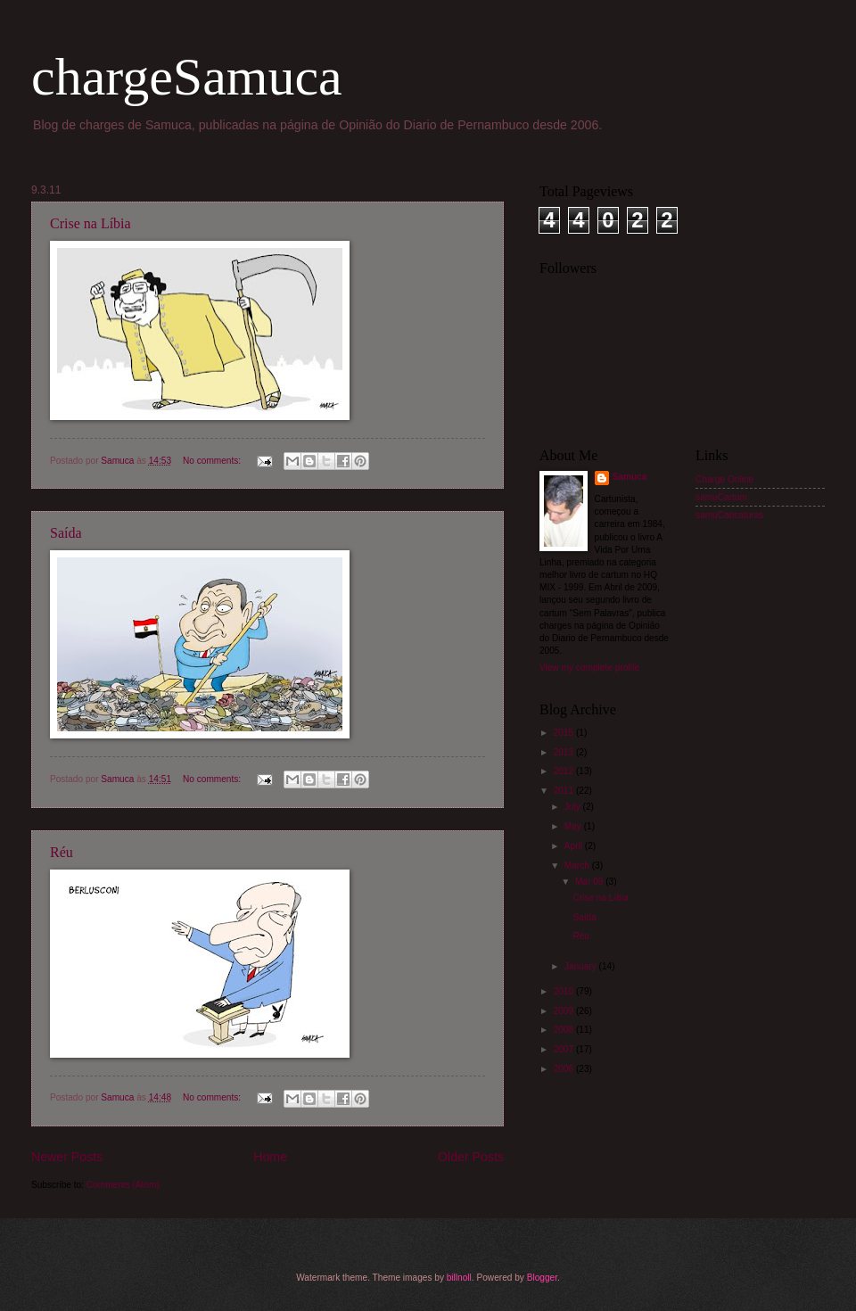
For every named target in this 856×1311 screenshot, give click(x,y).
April (574, 846)
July (573, 807)
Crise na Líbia (90, 223)
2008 (565, 1030)
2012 (565, 771)
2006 (565, 1069)
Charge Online (724, 479)
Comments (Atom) (123, 1185)
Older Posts (471, 1157)
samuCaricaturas (729, 515)
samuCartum (721, 497)
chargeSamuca (186, 76)
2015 (565, 733)
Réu (61, 852)
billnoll (459, 1277)
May (574, 826)
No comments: (213, 461)
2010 (565, 991)
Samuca (630, 477)
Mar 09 (590, 881)
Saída (66, 532)
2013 (565, 752)
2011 (565, 791)
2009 (565, 1011)
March (578, 865)
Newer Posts (67, 1157)
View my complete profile (589, 667)
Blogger (542, 1277)
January (581, 966)
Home (270, 1157)
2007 (565, 1049)
